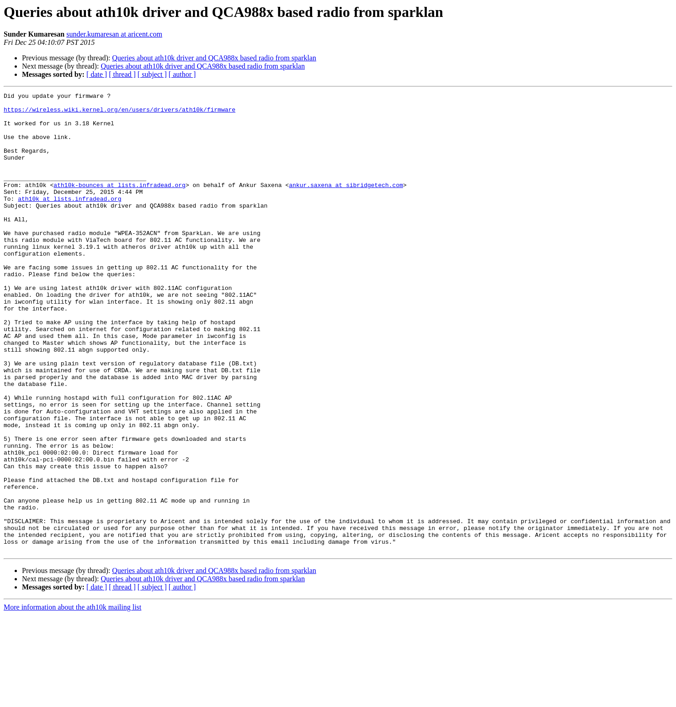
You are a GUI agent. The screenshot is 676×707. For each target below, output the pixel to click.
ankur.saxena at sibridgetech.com (346, 204)
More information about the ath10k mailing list (72, 699)
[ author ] (182, 74)
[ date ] (96, 74)
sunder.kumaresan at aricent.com (114, 34)
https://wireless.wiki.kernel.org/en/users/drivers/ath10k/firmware (119, 113)
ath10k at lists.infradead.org (69, 220)
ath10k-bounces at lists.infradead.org (119, 204)
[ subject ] (152, 74)
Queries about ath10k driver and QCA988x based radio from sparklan (214, 58)
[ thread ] (122, 74)
